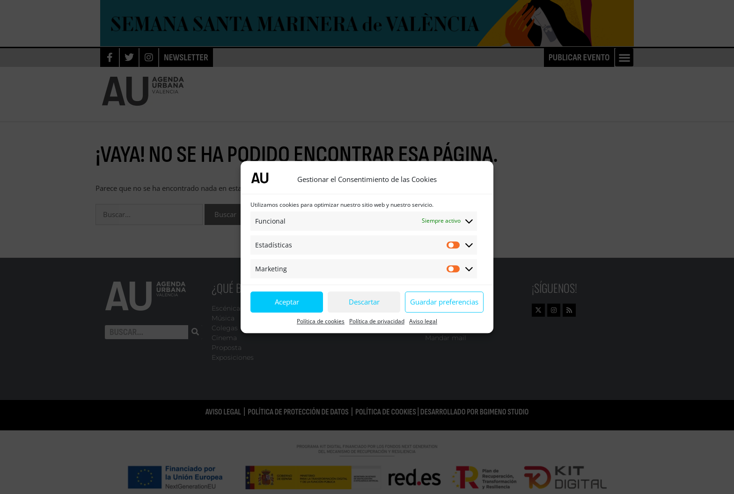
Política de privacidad (376, 321)
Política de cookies (321, 321)
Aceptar (287, 301)
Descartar (364, 301)
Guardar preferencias (444, 301)
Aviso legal (423, 321)
